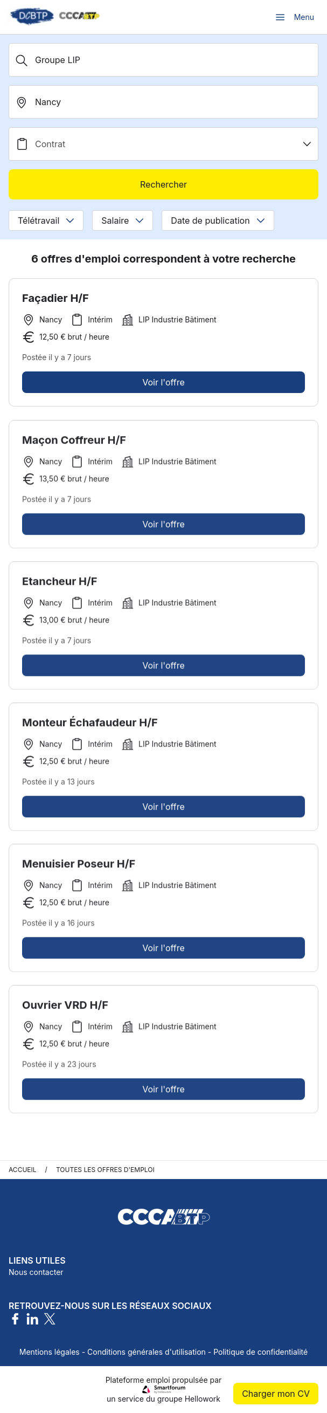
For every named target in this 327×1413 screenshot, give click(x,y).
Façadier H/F (55, 298)
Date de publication (218, 220)
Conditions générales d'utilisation (146, 1351)
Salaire (122, 220)
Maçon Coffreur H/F (74, 443)
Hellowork (202, 1398)
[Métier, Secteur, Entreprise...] (163, 60)
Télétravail (46, 220)
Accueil (23, 1170)
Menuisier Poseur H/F (78, 866)
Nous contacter (36, 1272)
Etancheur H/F (60, 584)
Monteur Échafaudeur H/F (90, 725)
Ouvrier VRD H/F (65, 1008)
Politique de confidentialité (260, 1351)
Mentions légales (49, 1351)
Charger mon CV (276, 1393)
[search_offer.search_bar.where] (163, 102)
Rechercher (163, 184)
